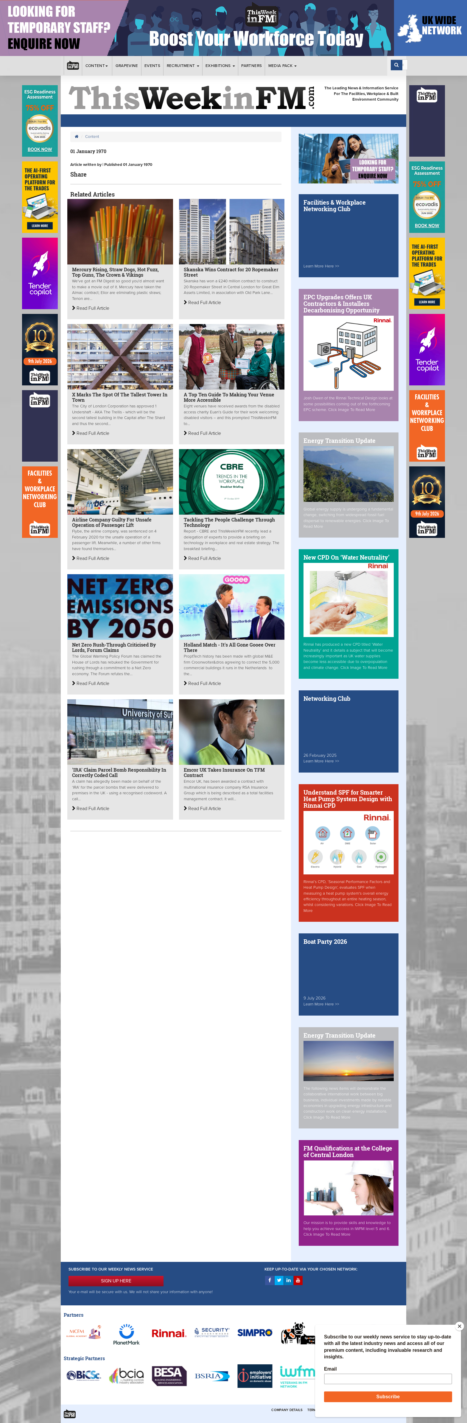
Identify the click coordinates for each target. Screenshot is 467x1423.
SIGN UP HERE (116, 1281)
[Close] (459, 1326)
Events (152, 65)
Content (97, 65)
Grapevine (127, 65)
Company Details (287, 1410)
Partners (251, 65)
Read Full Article (90, 308)
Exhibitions (220, 65)
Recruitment (183, 65)
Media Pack (282, 65)
